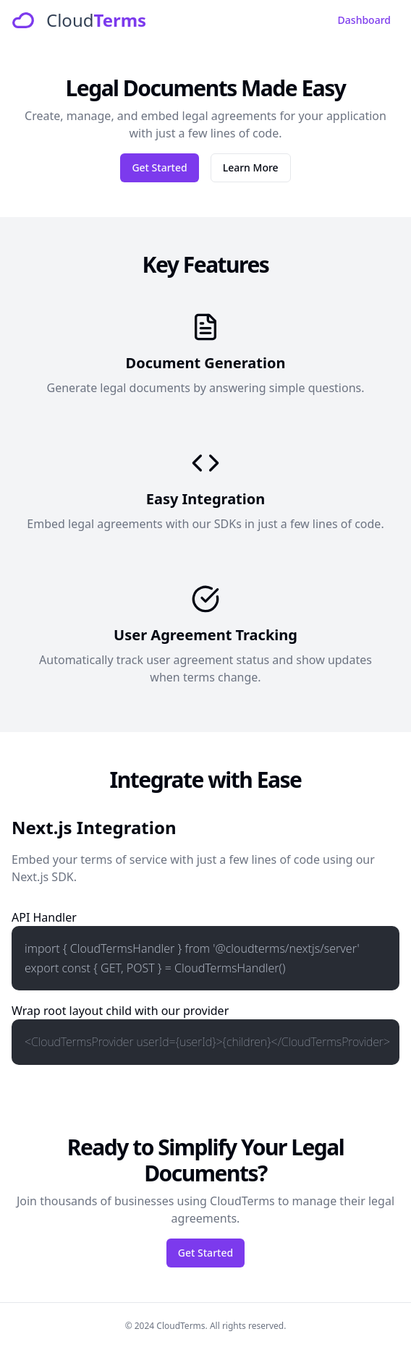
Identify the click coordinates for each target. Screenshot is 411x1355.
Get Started (159, 167)
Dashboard (364, 20)
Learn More (251, 167)
